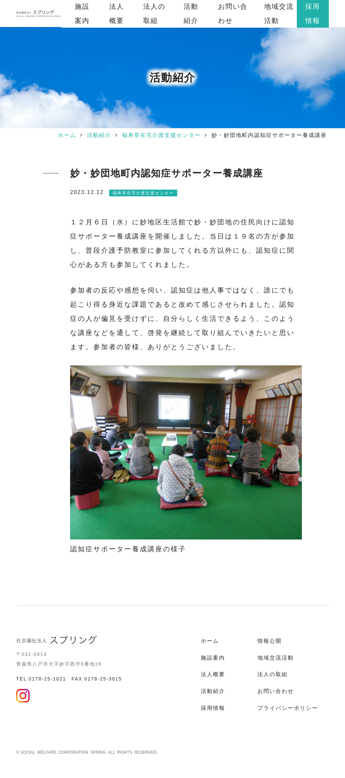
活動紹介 (99, 135)
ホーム (67, 135)
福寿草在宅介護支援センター (161, 135)
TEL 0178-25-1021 (41, 679)
